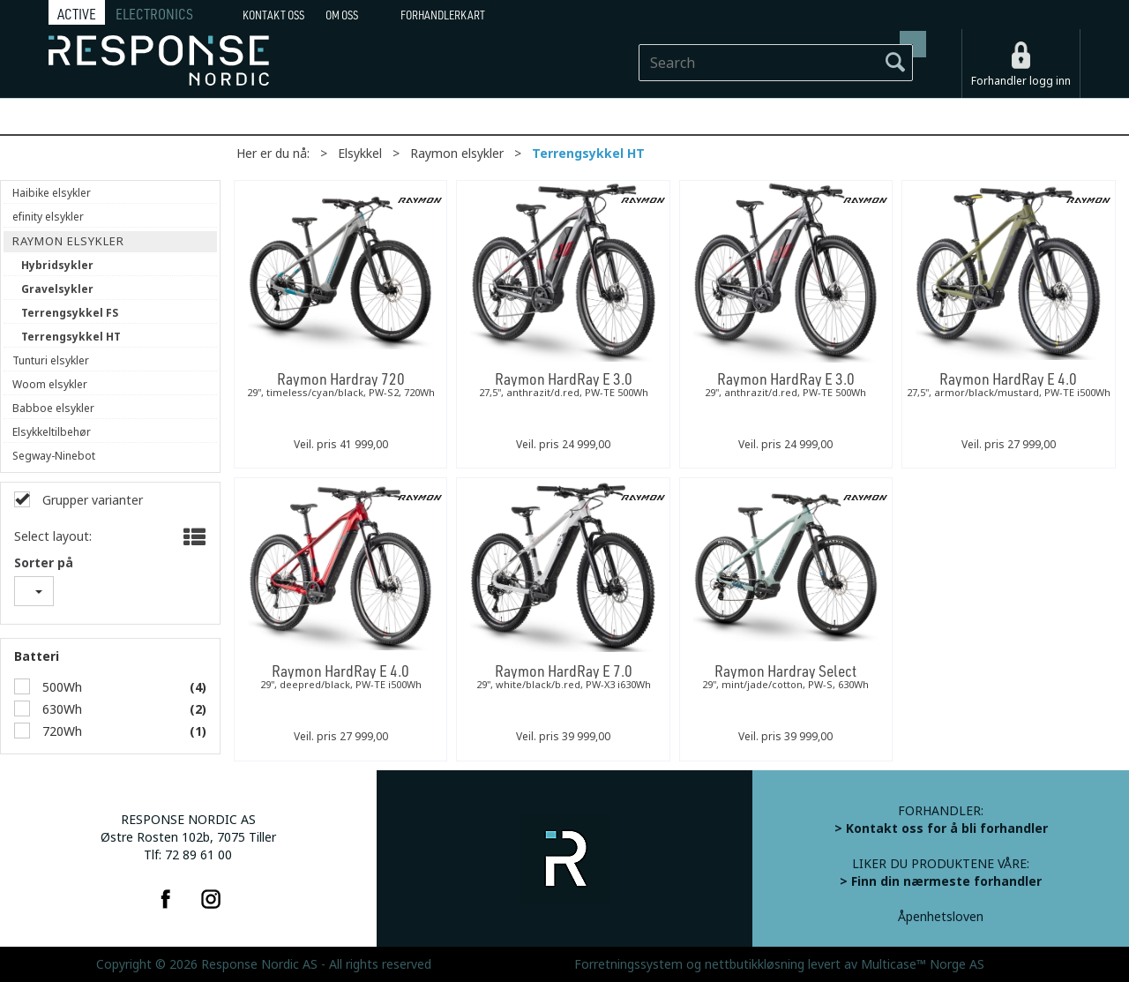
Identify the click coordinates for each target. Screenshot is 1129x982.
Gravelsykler (57, 289)
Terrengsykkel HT (588, 153)
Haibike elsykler (51, 193)
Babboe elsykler (53, 408)
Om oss (341, 15)
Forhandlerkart (442, 15)
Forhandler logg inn (1021, 81)
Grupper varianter (91, 500)
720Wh (60, 731)
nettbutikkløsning (754, 964)
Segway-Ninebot (53, 456)
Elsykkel (360, 153)
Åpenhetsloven (940, 917)
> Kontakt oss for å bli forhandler (941, 828)
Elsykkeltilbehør (51, 432)
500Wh (60, 687)
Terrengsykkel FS (69, 313)
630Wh (60, 709)
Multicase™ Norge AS (922, 964)
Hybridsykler (57, 265)
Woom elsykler (49, 384)
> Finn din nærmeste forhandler (941, 881)
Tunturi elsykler (50, 361)
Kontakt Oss (273, 15)
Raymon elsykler (457, 153)
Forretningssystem (628, 964)
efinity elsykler (48, 217)
